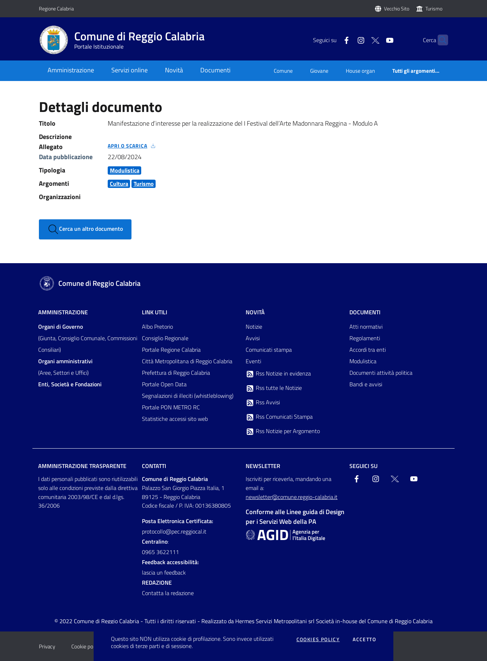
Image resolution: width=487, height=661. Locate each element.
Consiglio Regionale (165, 338)
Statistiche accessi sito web (175, 418)
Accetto (364, 639)
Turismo (433, 8)
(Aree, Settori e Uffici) (65, 367)
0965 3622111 (160, 552)
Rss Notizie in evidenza (278, 373)
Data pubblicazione (66, 157)
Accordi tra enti (367, 349)
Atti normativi (366, 326)
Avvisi (253, 338)
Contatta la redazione (168, 593)
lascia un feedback (164, 572)
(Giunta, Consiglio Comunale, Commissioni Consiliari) (87, 338)
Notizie (254, 326)
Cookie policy (85, 646)
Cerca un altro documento (85, 229)
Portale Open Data (164, 384)
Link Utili (154, 312)
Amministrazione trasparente (82, 466)
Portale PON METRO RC (171, 407)
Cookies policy (318, 639)
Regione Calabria (56, 8)
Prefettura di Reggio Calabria (176, 372)
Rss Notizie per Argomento (283, 431)
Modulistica (362, 361)
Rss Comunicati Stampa (279, 417)
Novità (255, 312)
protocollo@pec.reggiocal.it (174, 531)
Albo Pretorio (157, 326)
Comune (283, 71)
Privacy (47, 646)
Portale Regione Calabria (171, 349)
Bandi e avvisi (365, 384)
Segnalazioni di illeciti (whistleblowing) (187, 395)
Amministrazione (63, 312)
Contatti (154, 466)
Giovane (319, 71)
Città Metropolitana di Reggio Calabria (187, 361)
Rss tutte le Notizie (274, 388)
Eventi (253, 361)
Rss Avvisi (263, 402)
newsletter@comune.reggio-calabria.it (292, 497)
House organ (360, 71)
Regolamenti (364, 338)
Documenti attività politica (380, 372)
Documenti (364, 312)
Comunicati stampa (269, 349)
